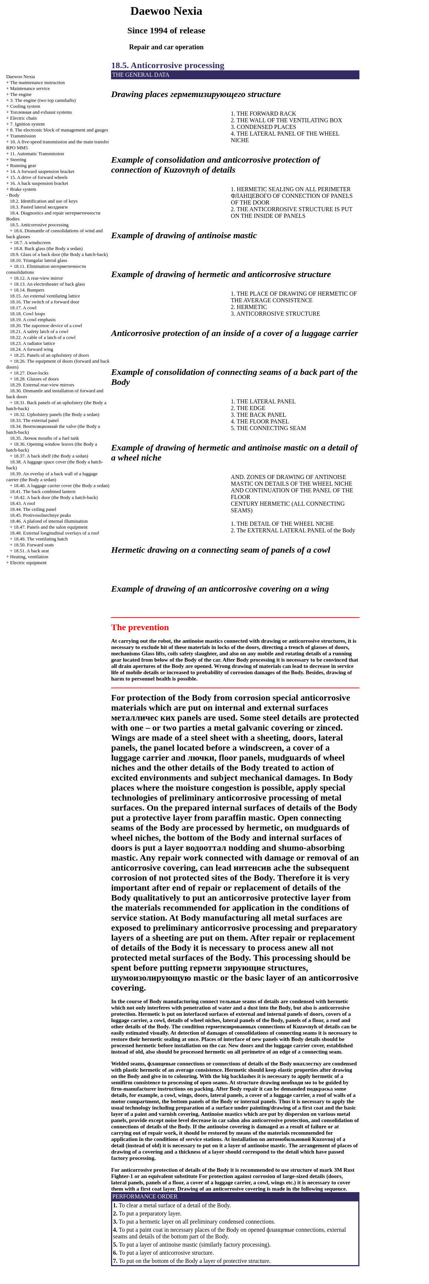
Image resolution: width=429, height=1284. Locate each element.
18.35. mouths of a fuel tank (44, 438)
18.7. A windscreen (32, 242)
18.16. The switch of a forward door (44, 302)
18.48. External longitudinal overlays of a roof (54, 533)
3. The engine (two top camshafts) (43, 100)
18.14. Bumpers (29, 290)
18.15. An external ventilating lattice (45, 296)
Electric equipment (28, 562)
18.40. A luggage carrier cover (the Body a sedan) (61, 485)
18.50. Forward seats (34, 545)
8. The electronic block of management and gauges (59, 130)
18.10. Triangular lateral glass (38, 260)
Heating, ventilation (29, 556)
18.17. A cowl (23, 307)
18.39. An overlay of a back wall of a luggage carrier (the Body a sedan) (52, 476)
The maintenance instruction (37, 82)
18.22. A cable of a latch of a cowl (43, 337)
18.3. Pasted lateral (38, 207)
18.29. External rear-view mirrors (42, 384)
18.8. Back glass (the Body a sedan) (48, 248)
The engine (20, 94)
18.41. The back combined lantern (42, 491)
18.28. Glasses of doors (36, 379)
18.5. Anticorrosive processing (39, 224)
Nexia (20, 76)
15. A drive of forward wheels (38, 177)
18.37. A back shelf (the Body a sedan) (51, 456)
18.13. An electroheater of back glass (49, 284)
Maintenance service (30, 88)
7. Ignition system (27, 124)
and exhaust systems (41, 112)
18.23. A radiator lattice (32, 343)
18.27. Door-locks (31, 373)
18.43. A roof (22, 503)
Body (14, 195)
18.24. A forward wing (31, 349)
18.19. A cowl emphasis (33, 319)
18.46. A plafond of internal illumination (49, 521)
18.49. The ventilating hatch (41, 539)
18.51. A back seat (31, 550)
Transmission (23, 136)
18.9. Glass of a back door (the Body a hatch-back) (59, 254)
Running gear (23, 165)
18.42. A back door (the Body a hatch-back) (56, 497)
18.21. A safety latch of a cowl (39, 331)
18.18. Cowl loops (27, 313)
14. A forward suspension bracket (42, 171)
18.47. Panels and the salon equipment (51, 527)
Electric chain (23, 118)
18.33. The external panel (34, 420)
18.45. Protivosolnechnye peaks (40, 515)
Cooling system (25, 106)
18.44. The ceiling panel (33, 509)
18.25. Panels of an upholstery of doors (51, 355)
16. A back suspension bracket (39, 183)
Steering (18, 159)
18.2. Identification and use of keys (43, 201)
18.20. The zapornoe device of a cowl (46, 325)
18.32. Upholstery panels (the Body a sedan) (56, 414)
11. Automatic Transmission (37, 153)
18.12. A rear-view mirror (38, 278)
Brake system (23, 189)
